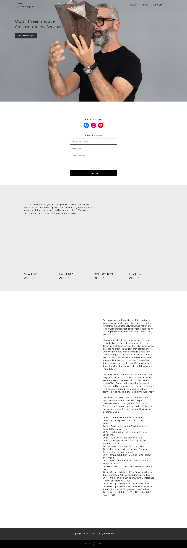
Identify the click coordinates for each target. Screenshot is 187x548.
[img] (86, 125)
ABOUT (145, 5)
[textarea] (93, 161)
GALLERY (133, 5)
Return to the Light (26, 36)
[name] (93, 149)
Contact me (93, 173)
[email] (93, 142)
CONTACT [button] (157, 5)
